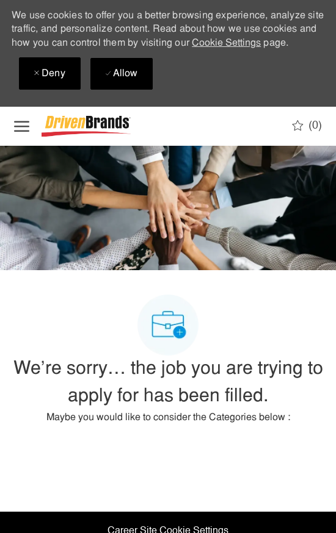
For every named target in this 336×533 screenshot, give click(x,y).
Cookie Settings (226, 43)
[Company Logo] (103, 126)
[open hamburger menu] (21, 126)
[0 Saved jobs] (307, 125)
